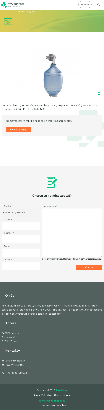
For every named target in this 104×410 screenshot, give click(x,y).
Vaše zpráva (50, 206)
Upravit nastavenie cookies (52, 405)
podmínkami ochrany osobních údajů (85, 259)
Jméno (8, 219)
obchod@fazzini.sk (15, 360)
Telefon (8, 259)
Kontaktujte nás (18, 129)
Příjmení (9, 233)
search (98, 4)
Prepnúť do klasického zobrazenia (52, 395)
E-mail (8, 246)
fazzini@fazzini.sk (15, 364)
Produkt (8, 206)
